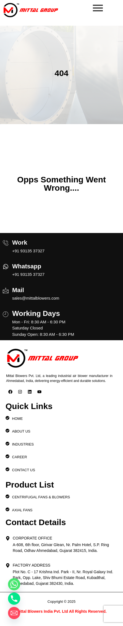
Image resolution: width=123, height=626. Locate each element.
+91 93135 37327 (28, 250)
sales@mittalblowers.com (35, 298)
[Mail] (6, 288)
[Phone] (14, 599)
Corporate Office (32, 538)
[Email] (14, 613)
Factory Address (31, 565)
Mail (18, 290)
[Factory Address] (8, 564)
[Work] (6, 241)
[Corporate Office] (8, 536)
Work (19, 242)
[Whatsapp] (6, 265)
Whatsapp (26, 266)
